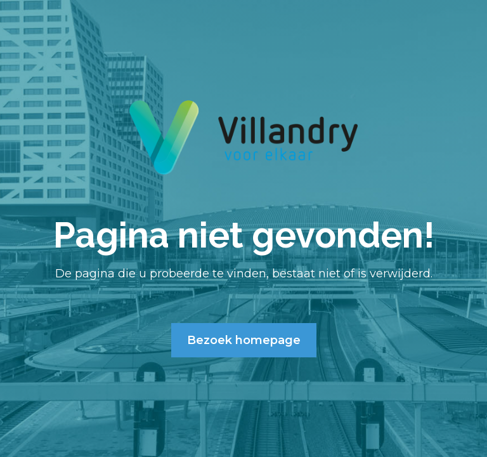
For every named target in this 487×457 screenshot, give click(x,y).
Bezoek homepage (244, 340)
